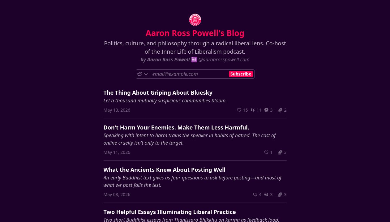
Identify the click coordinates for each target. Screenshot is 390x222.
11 (255, 110)
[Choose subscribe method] (142, 74)
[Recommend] (242, 110)
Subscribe (240, 74)
